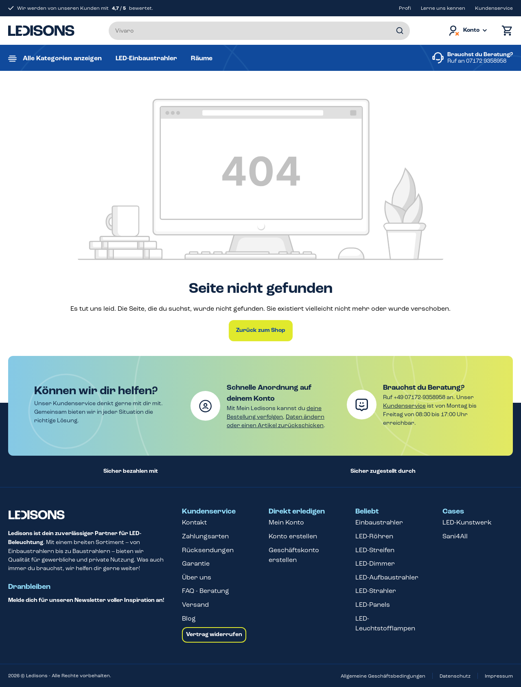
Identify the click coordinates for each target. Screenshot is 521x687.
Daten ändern (305, 416)
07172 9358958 (486, 60)
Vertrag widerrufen (214, 634)
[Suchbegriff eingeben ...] (259, 31)
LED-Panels (372, 604)
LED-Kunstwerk (467, 522)
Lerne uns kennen (443, 8)
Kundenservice (494, 8)
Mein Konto (286, 522)
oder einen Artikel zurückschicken (275, 425)
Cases (453, 511)
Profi (405, 8)
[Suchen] (400, 31)
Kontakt (194, 522)
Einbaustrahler (379, 522)
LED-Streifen (374, 550)
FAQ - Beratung (205, 591)
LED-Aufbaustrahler (386, 577)
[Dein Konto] (467, 31)
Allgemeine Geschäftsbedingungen (383, 676)
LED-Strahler (375, 591)
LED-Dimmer (375, 563)
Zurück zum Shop (260, 330)
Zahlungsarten (205, 536)
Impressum (499, 676)
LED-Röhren (374, 536)
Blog (189, 618)
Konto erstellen (293, 536)
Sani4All (455, 536)
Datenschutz (455, 676)
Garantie (196, 563)
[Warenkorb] (505, 31)
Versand (195, 604)
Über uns (196, 577)
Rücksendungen (208, 550)
